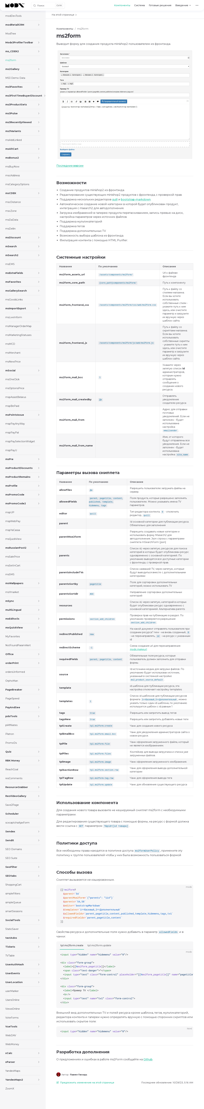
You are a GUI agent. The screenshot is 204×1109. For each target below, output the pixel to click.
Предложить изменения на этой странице (85, 1082)
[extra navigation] (197, 5)
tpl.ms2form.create (71, 945)
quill (115, 199)
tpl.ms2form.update (99, 945)
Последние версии (70, 165)
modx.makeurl (138, 649)
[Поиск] (48, 5)
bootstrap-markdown (136, 199)
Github (147, 1059)
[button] (38, 24)
